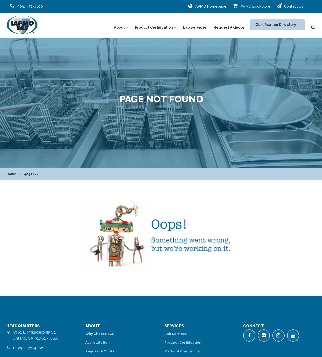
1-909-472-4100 (28, 348)
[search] (313, 25)
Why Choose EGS (100, 334)
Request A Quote (229, 25)
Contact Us (290, 5)
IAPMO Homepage (207, 5)
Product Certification (158, 25)
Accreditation (97, 343)
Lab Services (196, 25)
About (125, 25)
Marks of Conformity (182, 351)
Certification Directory (277, 25)
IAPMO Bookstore (252, 5)
